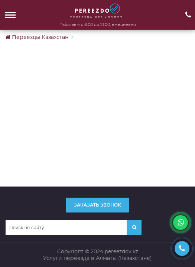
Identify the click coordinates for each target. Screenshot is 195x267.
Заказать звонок (97, 205)
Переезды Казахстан (37, 37)
